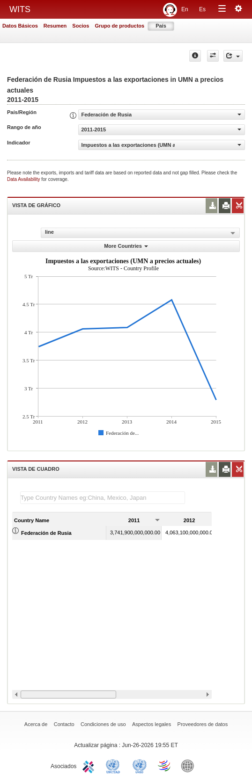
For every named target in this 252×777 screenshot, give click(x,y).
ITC (90, 765)
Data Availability (24, 179)
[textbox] (102, 497)
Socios (80, 26)
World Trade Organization (165, 765)
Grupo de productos (119, 26)
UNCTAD (114, 765)
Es (202, 9)
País (161, 26)
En (184, 9)
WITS (19, 9)
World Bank (189, 765)
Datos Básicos (20, 26)
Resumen (55, 26)
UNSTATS (139, 765)
